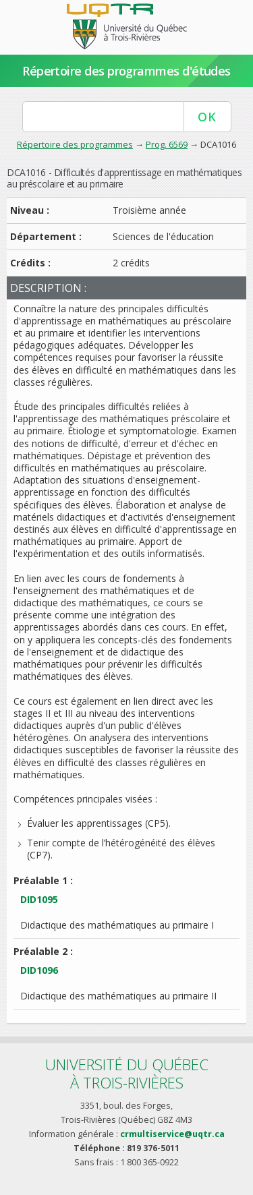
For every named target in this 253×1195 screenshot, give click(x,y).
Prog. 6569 (167, 144)
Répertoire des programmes (75, 144)
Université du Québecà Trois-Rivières (126, 1073)
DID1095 (39, 899)
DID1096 (39, 970)
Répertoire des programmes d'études (126, 71)
